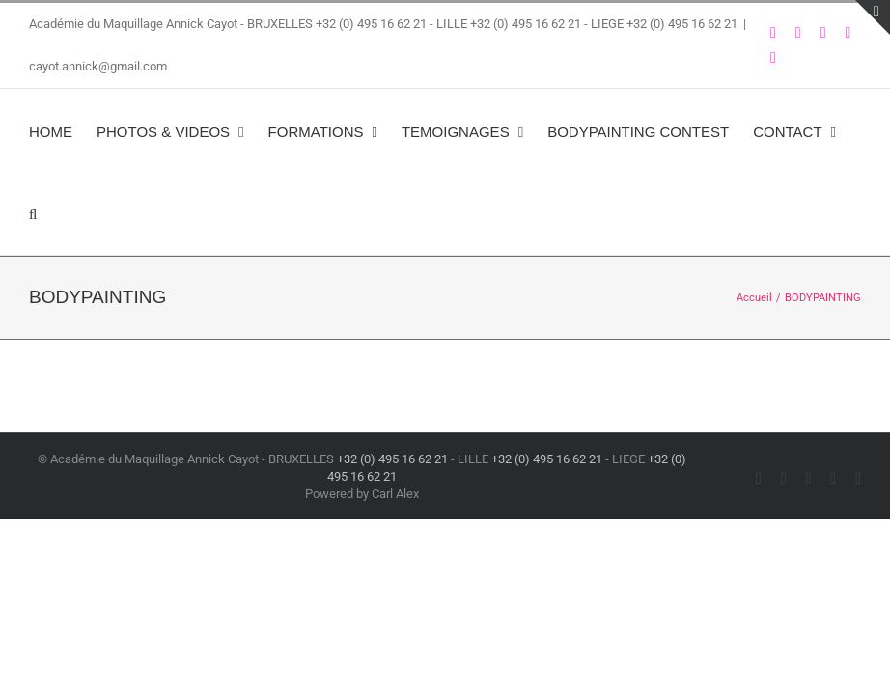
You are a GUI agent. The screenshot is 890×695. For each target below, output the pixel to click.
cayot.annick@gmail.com (98, 66)
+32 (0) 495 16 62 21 (371, 23)
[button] (33, 213)
